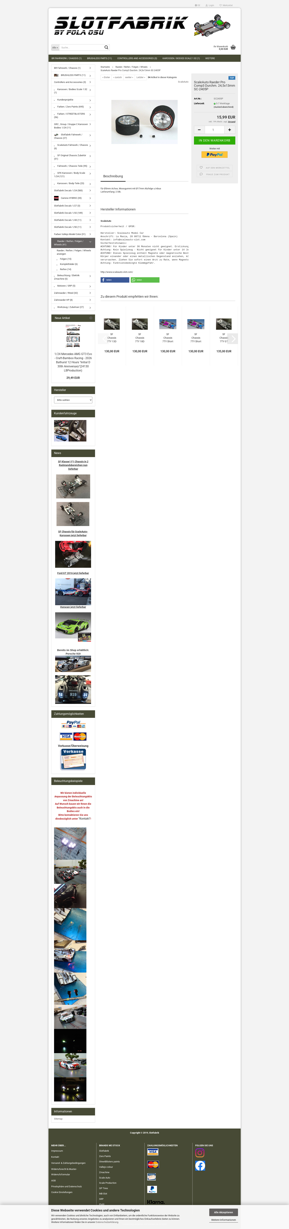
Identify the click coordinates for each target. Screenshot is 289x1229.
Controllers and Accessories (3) (137, 58)
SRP (101, 1199)
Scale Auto (104, 1177)
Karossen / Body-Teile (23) (69, 183)
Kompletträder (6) (67, 264)
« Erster (106, 77)
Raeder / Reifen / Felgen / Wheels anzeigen (74, 252)
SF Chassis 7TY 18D (139, 338)
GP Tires (103, 1188)
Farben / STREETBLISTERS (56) (69, 115)
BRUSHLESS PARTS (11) (99, 58)
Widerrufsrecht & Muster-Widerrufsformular (64, 1172)
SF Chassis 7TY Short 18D (195, 338)
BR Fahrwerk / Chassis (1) (67, 58)
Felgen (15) (64, 259)
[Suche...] (55, 47)
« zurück (117, 77)
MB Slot (103, 1193)
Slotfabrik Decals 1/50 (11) (68, 227)
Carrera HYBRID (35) (68, 198)
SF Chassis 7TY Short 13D (167, 338)
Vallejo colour (106, 1167)
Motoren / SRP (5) (64, 285)
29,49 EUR (73, 378)
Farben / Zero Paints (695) (69, 106)
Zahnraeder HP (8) (63, 300)
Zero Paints (105, 1156)
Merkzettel (226, 5)
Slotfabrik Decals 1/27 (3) (67, 205)
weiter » (129, 77)
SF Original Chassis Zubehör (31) (70, 157)
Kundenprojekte (63, 99)
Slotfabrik (104, 1150)
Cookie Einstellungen (61, 1192)
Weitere (210, 58)
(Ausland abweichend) (223, 107)
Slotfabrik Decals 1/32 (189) (68, 213)
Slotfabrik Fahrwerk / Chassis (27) (68, 136)
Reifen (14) (64, 269)
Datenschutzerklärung (107, 1222)
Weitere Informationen (223, 1219)
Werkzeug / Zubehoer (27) (69, 307)
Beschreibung (113, 176)
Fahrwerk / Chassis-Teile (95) (70, 166)
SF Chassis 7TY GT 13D (223, 338)
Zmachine (104, 1172)
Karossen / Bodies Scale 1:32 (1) (181, 58)
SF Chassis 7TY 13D (111, 338)
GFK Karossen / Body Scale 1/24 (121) (69, 175)
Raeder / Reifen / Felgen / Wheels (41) (68, 243)
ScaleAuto (183, 81)
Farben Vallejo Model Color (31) (70, 234)
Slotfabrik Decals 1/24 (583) (68, 190)
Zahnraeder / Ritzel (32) (66, 293)
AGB (53, 1180)
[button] (197, 5)
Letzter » (141, 77)
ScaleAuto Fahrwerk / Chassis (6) (71, 147)
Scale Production (107, 1183)
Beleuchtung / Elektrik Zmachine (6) (67, 277)
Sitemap (58, 1118)
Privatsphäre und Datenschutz (66, 1186)
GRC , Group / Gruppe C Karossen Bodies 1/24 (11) (71, 126)
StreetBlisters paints (109, 1161)
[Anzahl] (215, 130)
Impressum (57, 1150)
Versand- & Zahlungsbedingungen (68, 1163)
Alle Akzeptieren (223, 1212)
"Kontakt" (84, 818)
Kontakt (55, 1157)
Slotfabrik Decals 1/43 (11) (68, 220)
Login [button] (210, 5)
